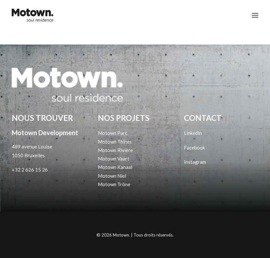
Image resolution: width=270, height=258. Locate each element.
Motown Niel (112, 176)
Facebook (194, 147)
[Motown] (32, 15)
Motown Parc (112, 133)
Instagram (195, 162)
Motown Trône (114, 184)
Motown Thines (115, 142)
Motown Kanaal (115, 167)
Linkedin (193, 133)
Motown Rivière (115, 150)
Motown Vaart (113, 158)
